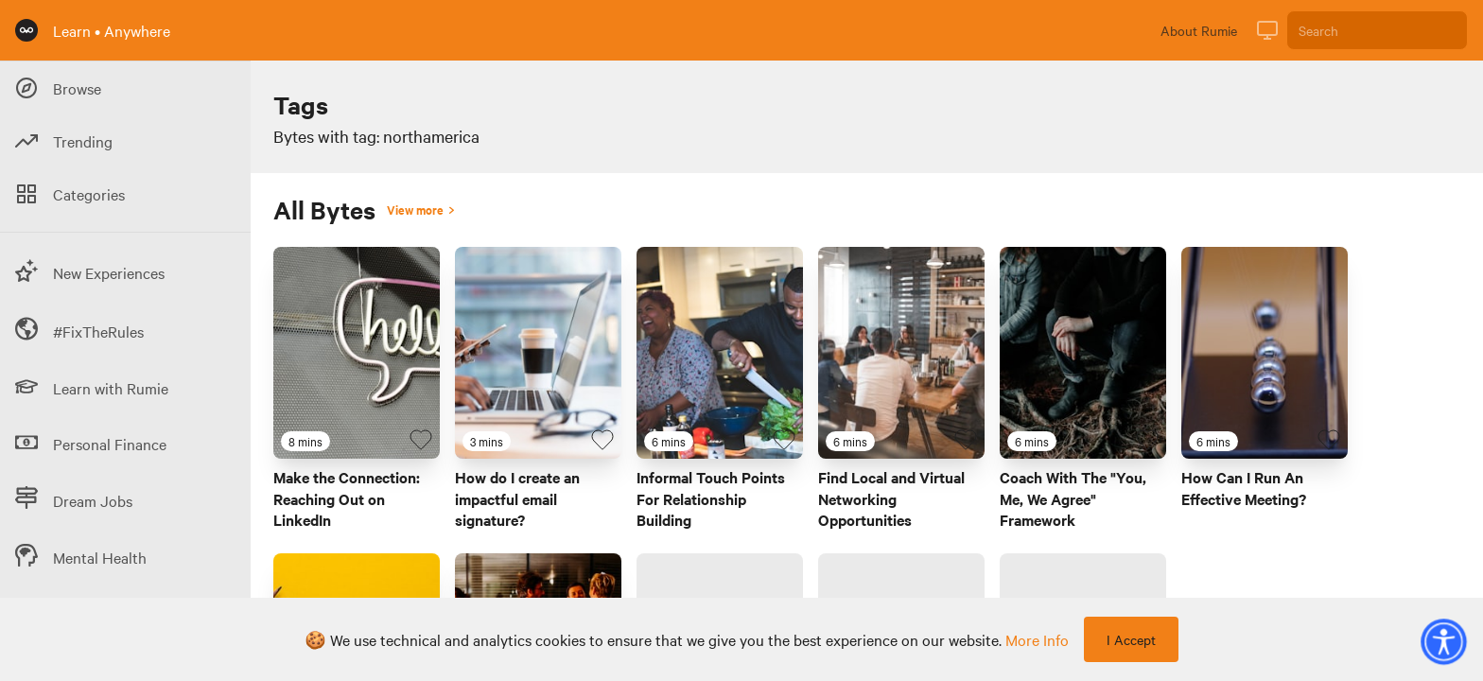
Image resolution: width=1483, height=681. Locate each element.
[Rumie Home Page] (26, 30)
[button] (1443, 641)
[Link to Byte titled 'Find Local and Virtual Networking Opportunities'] (901, 353)
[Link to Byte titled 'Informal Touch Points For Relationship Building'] (720, 353)
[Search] (1377, 30)
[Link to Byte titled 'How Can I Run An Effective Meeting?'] (1264, 353)
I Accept (1131, 639)
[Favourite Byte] (421, 439)
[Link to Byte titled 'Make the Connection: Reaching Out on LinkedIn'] (356, 353)
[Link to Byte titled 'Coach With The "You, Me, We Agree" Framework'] (1083, 353)
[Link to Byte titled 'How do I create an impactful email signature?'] (538, 353)
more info (1037, 639)
